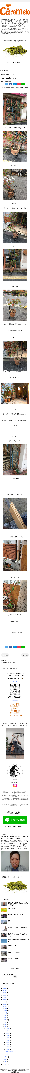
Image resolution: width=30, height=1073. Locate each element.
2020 (4, 999)
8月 (5, 1017)
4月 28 (8, 1028)
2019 (4, 1002)
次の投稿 (5, 655)
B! (14, 84)
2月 (5, 1059)
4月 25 (8, 1033)
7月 (5, 1019)
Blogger (17, 968)
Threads (15, 682)
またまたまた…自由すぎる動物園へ (17, 927)
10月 (5, 1013)
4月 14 (8, 1044)
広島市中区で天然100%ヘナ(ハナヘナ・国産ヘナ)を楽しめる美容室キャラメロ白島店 (18, 904)
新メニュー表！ (12, 908)
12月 (5, 1008)
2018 (4, 1004)
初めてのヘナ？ (12, 945)
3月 (5, 1057)
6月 (5, 1022)
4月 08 (8, 1049)
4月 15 (8, 1042)
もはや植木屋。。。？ (11, 1051)
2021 (4, 997)
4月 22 (8, 1035)
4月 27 (8, 1031)
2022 (4, 995)
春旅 (9, 921)
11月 (5, 1010)
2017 (4, 1006)
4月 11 (8, 1047)
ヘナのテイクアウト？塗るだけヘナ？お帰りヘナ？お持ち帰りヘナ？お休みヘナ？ (18, 935)
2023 (4, 992)
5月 (5, 1024)
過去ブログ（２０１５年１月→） (16, 914)
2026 (4, 986)
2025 (4, 988)
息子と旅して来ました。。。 (15, 958)
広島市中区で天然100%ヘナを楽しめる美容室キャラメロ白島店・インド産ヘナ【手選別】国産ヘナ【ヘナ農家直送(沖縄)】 (14, 22)
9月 (5, 1015)
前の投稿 (25, 655)
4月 (5, 1026)
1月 (5, 1061)
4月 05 (8, 1054)
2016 (4, 1064)
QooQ (17, 1072)
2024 (4, 990)
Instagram (15, 700)
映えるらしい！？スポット (15, 952)
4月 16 (8, 1040)
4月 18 (8, 1037)
